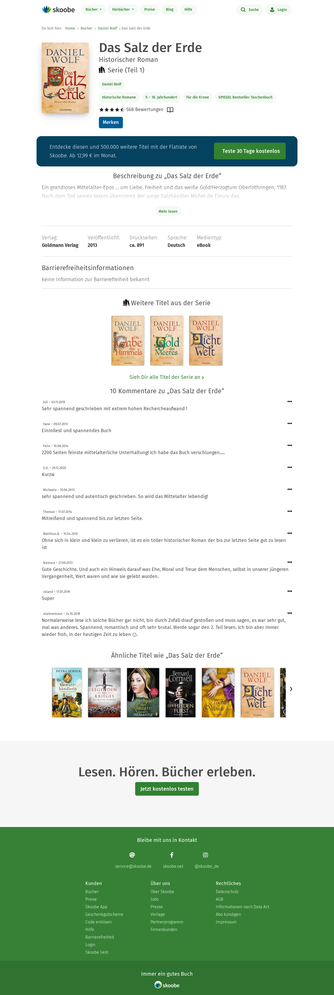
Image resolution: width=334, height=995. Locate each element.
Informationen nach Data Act (242, 906)
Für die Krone (197, 97)
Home (70, 28)
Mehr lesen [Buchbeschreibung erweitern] (168, 211)
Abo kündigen (228, 914)
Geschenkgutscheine (104, 914)
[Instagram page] (206, 860)
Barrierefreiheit (99, 937)
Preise (149, 9)
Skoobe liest (96, 952)
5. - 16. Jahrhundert (161, 97)
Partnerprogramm (167, 921)
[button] (291, 688)
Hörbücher (121, 9)
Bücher (92, 9)
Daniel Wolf (107, 28)
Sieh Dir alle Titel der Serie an (167, 377)
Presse (157, 906)
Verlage (158, 914)
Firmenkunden (164, 929)
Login (278, 9)
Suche (250, 9)
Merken (111, 122)
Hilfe (188, 9)
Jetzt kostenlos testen (167, 789)
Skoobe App (96, 906)
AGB (219, 899)
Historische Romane (119, 97)
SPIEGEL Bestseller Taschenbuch (245, 97)
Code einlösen (98, 921)
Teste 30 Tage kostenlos (251, 151)
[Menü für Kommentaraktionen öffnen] (290, 401)
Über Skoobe (162, 891)
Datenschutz (227, 891)
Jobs (154, 899)
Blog (170, 9)
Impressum (226, 921)
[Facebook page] (173, 860)
